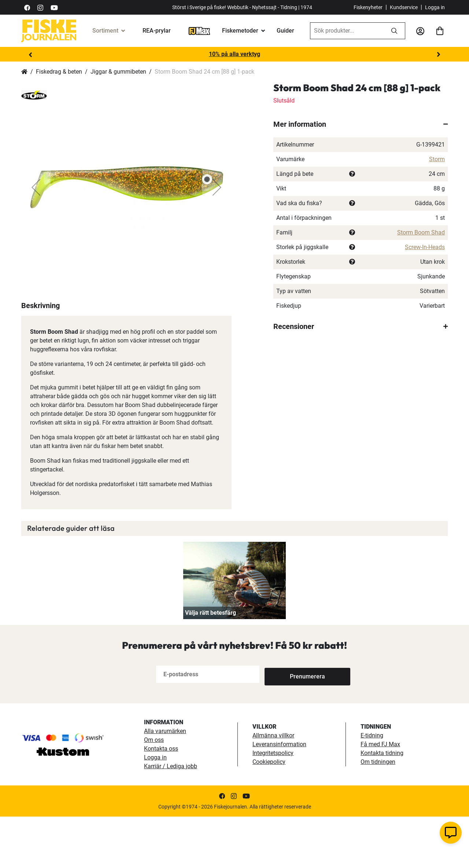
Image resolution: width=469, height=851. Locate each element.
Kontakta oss (161, 783)
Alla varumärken (165, 765)
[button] (36, 187)
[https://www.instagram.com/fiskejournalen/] (40, 7)
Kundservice (404, 7)
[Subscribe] (288, 708)
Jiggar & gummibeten (118, 71)
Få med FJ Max (380, 778)
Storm (437, 159)
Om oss (154, 774)
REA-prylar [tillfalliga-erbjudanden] (157, 30)
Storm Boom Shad (421, 232)
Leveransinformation (279, 778)
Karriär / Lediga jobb (170, 800)
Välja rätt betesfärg (210, 647)
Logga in (435, 7)
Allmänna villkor (273, 769)
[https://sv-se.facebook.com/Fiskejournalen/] (27, 7)
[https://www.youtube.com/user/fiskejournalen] (54, 7)
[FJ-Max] (199, 30)
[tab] (360, 124)
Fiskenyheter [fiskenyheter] (368, 7)
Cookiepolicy (268, 796)
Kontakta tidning (382, 787)
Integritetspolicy (272, 787)
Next (438, 54)
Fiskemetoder (240, 30)
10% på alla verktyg (234, 54)
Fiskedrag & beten (59, 71)
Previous (30, 54)
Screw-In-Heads (425, 247)
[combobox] (347, 31)
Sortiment (105, 30)
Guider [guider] (285, 30)
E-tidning (372, 769)
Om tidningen (378, 796)
